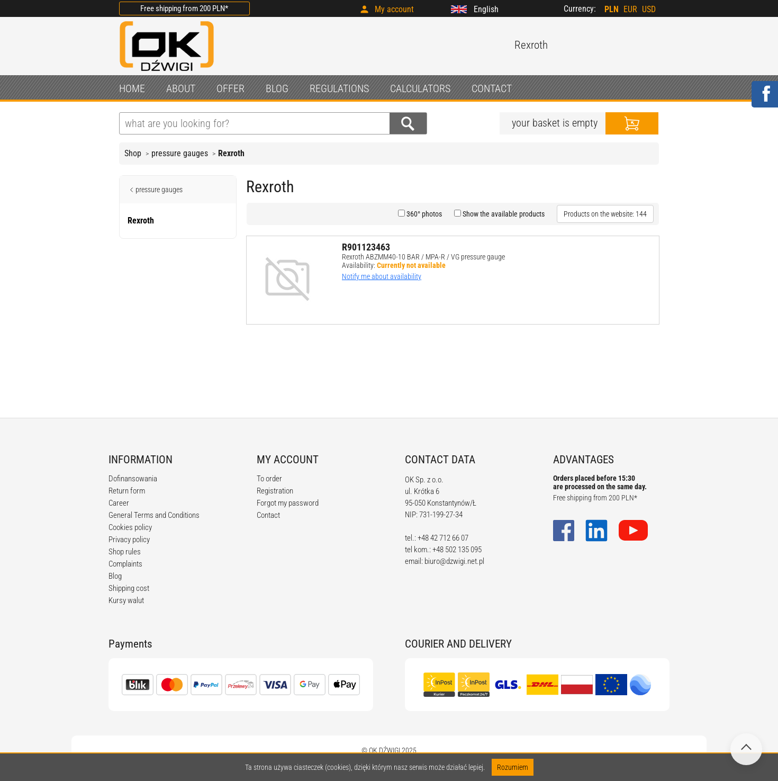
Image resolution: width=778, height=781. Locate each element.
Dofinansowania (132, 478)
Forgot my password (288, 503)
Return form (126, 491)
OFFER (230, 88)
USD (649, 9)
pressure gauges (179, 153)
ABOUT (180, 88)
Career (118, 503)
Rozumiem (512, 767)
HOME (132, 88)
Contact (268, 515)
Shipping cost (128, 588)
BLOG (277, 88)
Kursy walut (126, 600)
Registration (275, 491)
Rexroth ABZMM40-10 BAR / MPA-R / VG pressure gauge (423, 257)
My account (394, 9)
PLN (611, 9)
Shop (132, 153)
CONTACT (492, 88)
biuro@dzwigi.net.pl (454, 561)
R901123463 (366, 247)
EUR (630, 9)
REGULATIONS (339, 88)
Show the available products (503, 214)
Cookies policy (130, 527)
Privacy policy (129, 539)
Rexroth (231, 153)
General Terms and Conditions (154, 515)
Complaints (125, 564)
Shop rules (124, 551)
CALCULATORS (420, 88)
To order (269, 478)
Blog (115, 576)
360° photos (423, 214)
